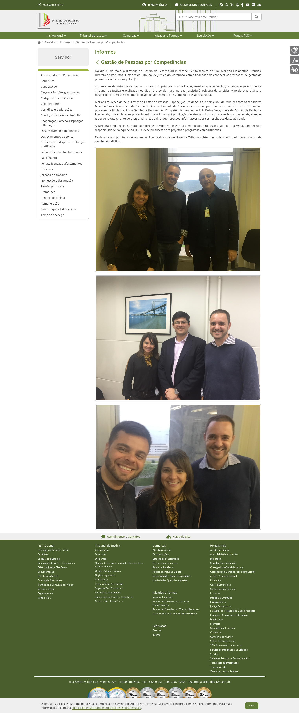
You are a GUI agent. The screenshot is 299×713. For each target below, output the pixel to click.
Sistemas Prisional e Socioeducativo (229, 658)
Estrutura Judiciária (48, 576)
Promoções (48, 192)
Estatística (215, 580)
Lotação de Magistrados (166, 558)
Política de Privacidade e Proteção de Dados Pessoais (106, 708)
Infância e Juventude (221, 597)
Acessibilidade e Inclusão (224, 554)
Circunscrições (161, 554)
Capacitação (49, 86)
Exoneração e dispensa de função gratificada (63, 144)
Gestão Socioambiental (223, 589)
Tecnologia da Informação (224, 662)
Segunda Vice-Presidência (109, 588)
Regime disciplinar (53, 198)
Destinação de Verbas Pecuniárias (56, 563)
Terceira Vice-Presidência (109, 601)
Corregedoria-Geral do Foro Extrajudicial (232, 571)
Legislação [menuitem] (205, 35)
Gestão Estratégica (220, 584)
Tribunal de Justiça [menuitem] (93, 35)
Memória (215, 623)
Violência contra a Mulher (224, 671)
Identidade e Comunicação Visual (56, 584)
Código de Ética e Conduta (58, 98)
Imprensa (215, 593)
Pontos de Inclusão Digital (167, 571)
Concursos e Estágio (49, 558)
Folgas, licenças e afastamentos (61, 163)
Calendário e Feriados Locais (53, 550)
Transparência (218, 667)
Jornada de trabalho (54, 175)
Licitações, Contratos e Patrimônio (229, 615)
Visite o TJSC (44, 597)
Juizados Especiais (162, 597)
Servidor (50, 42)
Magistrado (216, 619)
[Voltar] (97, 62)
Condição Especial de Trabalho (61, 115)
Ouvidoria (215, 632)
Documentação (46, 571)
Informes (66, 42)
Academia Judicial (219, 550)
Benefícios (47, 81)
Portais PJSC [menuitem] (242, 35)
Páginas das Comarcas (165, 563)
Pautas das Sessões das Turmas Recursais (176, 609)
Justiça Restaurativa (221, 606)
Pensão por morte (52, 186)
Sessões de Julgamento (107, 592)
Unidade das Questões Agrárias (170, 580)
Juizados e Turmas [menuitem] (168, 35)
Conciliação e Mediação (223, 563)
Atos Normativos (162, 550)
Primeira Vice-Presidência (109, 584)
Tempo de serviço (52, 215)
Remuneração (50, 203)
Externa (157, 630)
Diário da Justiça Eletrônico (52, 567)
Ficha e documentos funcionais (61, 152)
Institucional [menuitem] (56, 35)
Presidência (101, 579)
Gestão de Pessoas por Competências (100, 42)
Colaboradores (50, 104)
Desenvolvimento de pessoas (60, 131)
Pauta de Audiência (163, 567)
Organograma (45, 593)
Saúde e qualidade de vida (58, 209)
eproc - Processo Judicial (223, 576)
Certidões (43, 554)
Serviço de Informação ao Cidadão (229, 649)
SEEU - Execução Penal (222, 641)
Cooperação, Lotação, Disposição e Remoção (62, 123)
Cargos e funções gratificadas (60, 92)
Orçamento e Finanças (222, 628)
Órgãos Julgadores (105, 575)
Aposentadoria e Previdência (60, 75)
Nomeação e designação (57, 180)
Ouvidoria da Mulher (221, 636)
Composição (102, 550)
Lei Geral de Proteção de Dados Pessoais (232, 610)
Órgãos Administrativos (108, 571)
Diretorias (100, 554)
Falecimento (49, 158)
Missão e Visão (46, 589)
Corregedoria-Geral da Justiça (226, 567)
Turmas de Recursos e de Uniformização (175, 613)
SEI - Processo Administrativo (226, 645)
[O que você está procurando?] (214, 17)
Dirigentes (100, 558)
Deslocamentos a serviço (57, 136)
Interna (157, 634)
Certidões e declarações (56, 109)
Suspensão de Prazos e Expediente (114, 597)
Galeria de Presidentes (50, 580)
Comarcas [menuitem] (131, 35)
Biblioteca (215, 558)
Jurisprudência (218, 602)
